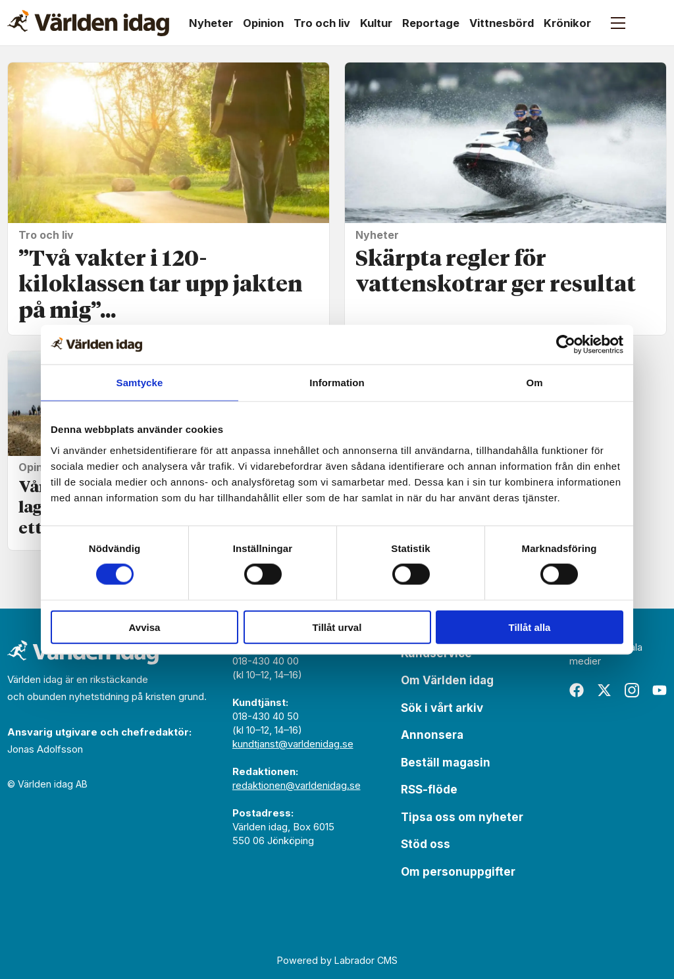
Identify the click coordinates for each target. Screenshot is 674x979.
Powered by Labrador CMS (337, 960)
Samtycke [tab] (140, 382)
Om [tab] (534, 382)
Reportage (430, 23)
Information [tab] (337, 382)
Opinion (263, 23)
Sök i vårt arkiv (442, 708)
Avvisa (145, 626)
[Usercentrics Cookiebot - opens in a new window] (565, 345)
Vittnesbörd (501, 23)
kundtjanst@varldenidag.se (292, 744)
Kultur (376, 23)
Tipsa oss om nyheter (462, 817)
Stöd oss (425, 844)
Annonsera (432, 734)
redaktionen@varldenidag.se (296, 785)
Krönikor (567, 23)
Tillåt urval (337, 626)
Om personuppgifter (458, 871)
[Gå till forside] (88, 23)
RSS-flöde (429, 789)
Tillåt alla (530, 626)
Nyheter (211, 23)
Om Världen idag (447, 680)
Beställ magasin (445, 762)
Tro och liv (322, 23)
